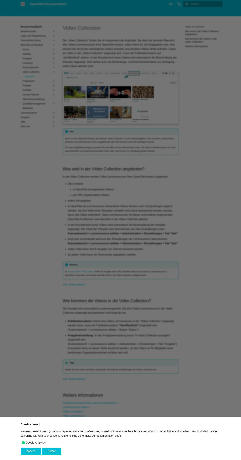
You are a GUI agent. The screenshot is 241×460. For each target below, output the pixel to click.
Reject (51, 451)
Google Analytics (36, 442)
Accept (30, 451)
